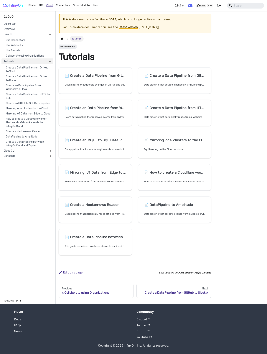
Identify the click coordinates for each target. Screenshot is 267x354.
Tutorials (9, 61)
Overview (9, 29)
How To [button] (8, 34)
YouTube (144, 337)
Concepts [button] (9, 156)
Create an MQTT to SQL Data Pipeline (28, 103)
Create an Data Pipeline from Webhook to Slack (23, 87)
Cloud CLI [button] (9, 150)
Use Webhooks (14, 45)
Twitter (143, 325)
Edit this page (71, 272)
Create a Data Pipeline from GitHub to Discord (27, 78)
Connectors (63, 5)
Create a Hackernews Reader (23, 131)
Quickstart (10, 23)
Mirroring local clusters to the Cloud (27, 108)
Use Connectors (15, 40)
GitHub (142, 331)
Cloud (49, 5)
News (18, 331)
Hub (95, 5)
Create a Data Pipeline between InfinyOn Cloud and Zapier (25, 143)
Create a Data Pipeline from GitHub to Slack (27, 69)
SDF (41, 5)
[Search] (245, 6)
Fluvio (32, 5)
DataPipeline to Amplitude (21, 136)
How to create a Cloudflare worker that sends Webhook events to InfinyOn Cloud (26, 122)
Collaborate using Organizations (25, 55)
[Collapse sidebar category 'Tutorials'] (50, 61)
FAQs (17, 325)
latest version (128, 27)
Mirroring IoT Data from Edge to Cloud (28, 113)
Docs (17, 319)
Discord (143, 319)
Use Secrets (13, 50)
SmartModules (81, 5)
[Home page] (62, 39)
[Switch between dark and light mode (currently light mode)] (219, 6)
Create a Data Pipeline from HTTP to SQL (28, 96)
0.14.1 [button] (178, 5)
